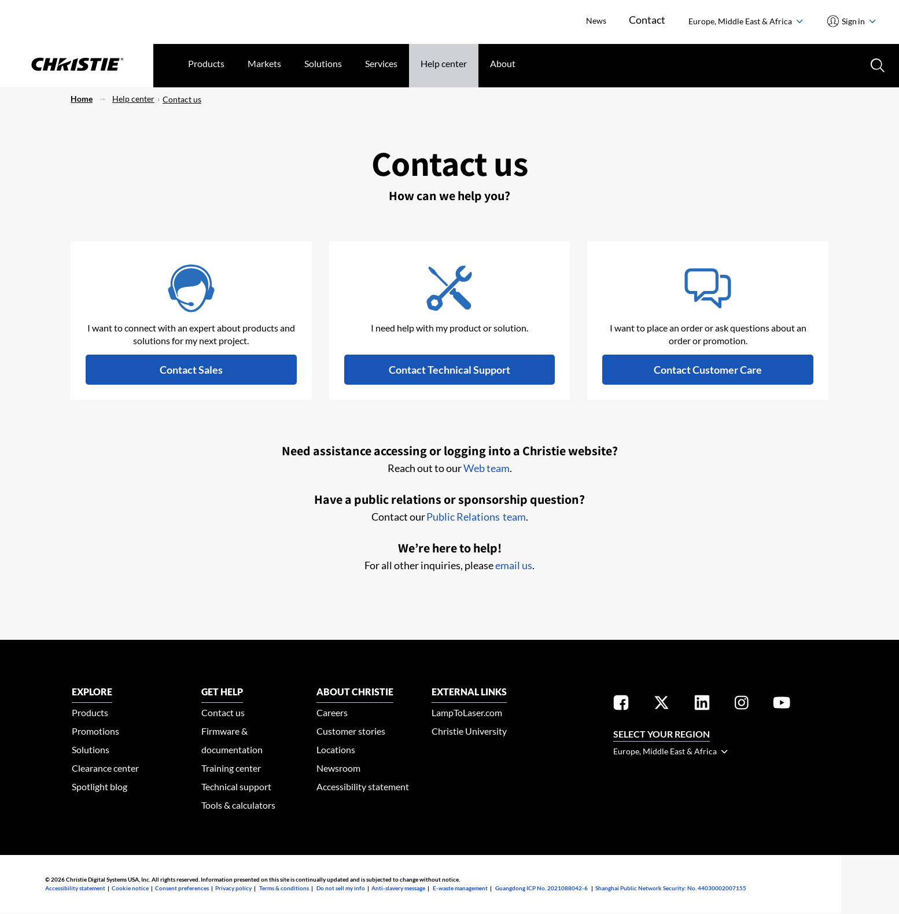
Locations (335, 749)
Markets (264, 63)
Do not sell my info (340, 887)
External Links (469, 691)
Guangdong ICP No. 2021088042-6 (541, 887)
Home (82, 99)
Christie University (469, 730)
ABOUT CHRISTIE (354, 691)
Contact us (182, 99)
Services (381, 63)
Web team (486, 468)
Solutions (323, 63)
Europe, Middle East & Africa (745, 21)
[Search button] (876, 64)
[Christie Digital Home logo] (77, 65)
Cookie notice (130, 887)
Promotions (95, 730)
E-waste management (460, 887)
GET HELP (222, 691)
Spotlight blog (99, 786)
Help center (444, 63)
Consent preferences (182, 887)
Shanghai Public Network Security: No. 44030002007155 (670, 887)
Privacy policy (233, 887)
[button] (191, 370)
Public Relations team (476, 516)
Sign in (858, 21)
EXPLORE (92, 691)
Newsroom (338, 767)
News (596, 20)
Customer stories (350, 730)
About (502, 63)
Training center (231, 767)
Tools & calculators (238, 804)
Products (206, 63)
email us (513, 565)
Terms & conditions (284, 887)
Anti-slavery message (398, 887)
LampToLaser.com (467, 712)
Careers (332, 712)
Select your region (661, 733)
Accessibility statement (362, 786)
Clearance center (105, 767)
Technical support (236, 786)
